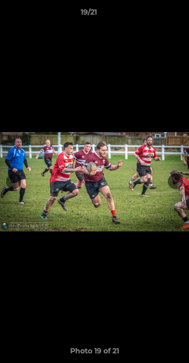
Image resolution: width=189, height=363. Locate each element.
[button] (153, 14)
